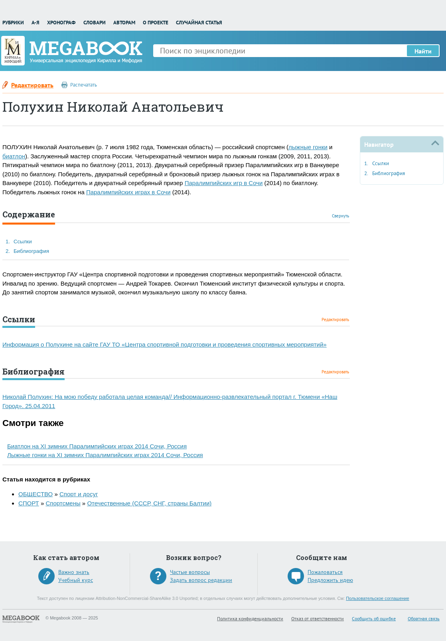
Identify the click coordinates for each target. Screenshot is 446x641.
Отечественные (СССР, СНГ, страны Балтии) (149, 503)
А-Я (35, 22)
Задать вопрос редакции (201, 580)
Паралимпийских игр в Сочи (224, 182)
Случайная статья (199, 22)
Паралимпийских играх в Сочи (128, 192)
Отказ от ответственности (317, 618)
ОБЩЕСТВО (35, 494)
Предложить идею (330, 580)
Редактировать (32, 85)
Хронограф (61, 22)
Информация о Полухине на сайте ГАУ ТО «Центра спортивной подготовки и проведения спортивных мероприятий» (164, 344)
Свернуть (340, 216)
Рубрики (13, 22)
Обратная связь (424, 618)
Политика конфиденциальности (250, 618)
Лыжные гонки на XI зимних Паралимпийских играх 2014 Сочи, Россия (105, 455)
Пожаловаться (325, 572)
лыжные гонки (308, 147)
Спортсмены (62, 503)
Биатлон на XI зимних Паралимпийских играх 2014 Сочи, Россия (97, 446)
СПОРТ (28, 503)
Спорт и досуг (78, 494)
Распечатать (83, 84)
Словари (94, 22)
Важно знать (73, 572)
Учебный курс (75, 580)
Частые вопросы (190, 572)
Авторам (124, 22)
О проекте (155, 22)
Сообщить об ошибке (374, 618)
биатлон (13, 156)
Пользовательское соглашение (377, 598)
